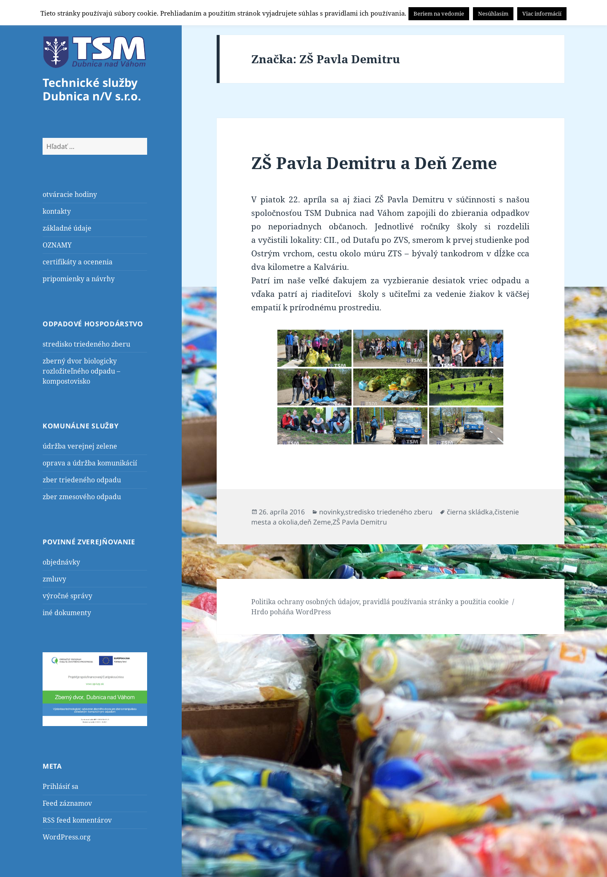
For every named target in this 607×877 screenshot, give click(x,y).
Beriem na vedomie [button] (439, 13)
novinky (331, 512)
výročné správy (67, 595)
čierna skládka (470, 512)
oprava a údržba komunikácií (90, 463)
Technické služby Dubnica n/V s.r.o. (92, 89)
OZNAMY (57, 245)
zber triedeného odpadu (82, 479)
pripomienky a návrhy (79, 278)
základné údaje (67, 228)
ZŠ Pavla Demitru (360, 522)
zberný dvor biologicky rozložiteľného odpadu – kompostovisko (81, 371)
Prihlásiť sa (60, 786)
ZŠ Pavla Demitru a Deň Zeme (374, 162)
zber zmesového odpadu (82, 496)
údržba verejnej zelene (80, 446)
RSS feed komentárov (77, 820)
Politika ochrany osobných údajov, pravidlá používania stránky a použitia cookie (380, 601)
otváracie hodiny (70, 194)
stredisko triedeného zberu (86, 344)
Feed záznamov (67, 803)
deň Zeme (315, 522)
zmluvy (54, 579)
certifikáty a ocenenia (78, 261)
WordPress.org (67, 837)
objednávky (61, 562)
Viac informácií (541, 13)
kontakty (57, 211)
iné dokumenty (67, 612)
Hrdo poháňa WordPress (291, 611)
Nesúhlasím (493, 13)
